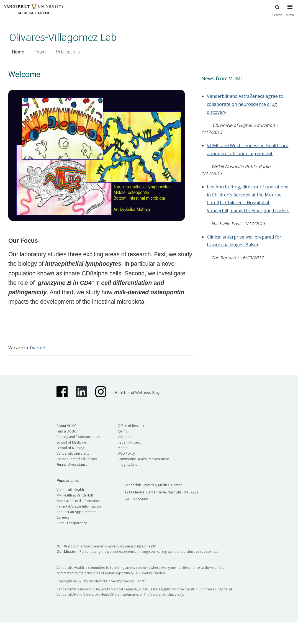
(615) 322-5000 (136, 499)
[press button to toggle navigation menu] (290, 13)
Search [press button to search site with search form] (277, 10)
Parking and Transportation (78, 436)
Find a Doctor (67, 431)
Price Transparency (71, 523)
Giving (122, 431)
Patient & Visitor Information (78, 506)
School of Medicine (71, 442)
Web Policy (126, 453)
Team (40, 52)
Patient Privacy (129, 442)
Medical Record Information (78, 500)
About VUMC (66, 425)
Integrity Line (128, 464)
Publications (68, 52)
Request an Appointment (76, 512)
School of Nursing (70, 448)
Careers (62, 517)
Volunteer (125, 436)
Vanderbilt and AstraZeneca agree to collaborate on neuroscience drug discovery (245, 104)
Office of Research (132, 425)
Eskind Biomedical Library (76, 459)
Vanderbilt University (72, 453)
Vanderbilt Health (70, 489)
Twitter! (37, 348)
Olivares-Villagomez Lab (63, 37)
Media (122, 448)
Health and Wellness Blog (137, 392)
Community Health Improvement (143, 459)
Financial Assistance (72, 464)
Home (18, 52)
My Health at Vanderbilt (74, 495)
